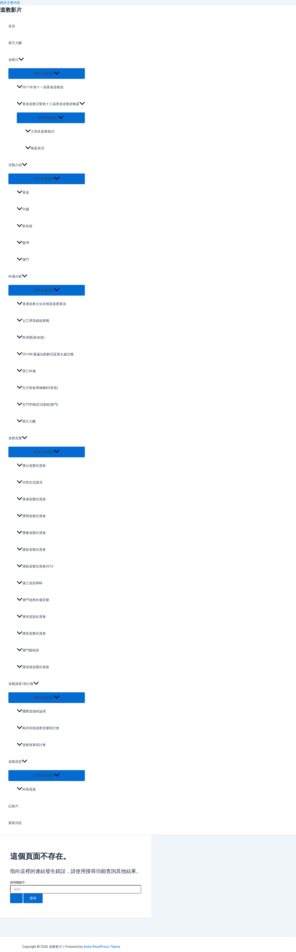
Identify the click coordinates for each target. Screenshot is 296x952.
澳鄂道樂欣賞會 (31, 516)
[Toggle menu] (46, 73)
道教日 (16, 59)
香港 (23, 192)
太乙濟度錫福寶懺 (33, 321)
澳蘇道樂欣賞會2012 (35, 566)
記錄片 (13, 806)
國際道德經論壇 (31, 711)
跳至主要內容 (10, 3)
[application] (21, 59)
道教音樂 (17, 438)
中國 (23, 209)
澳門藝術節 (28, 650)
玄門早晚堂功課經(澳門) (37, 405)
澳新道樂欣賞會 (31, 550)
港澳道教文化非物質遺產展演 (41, 304)
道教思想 (17, 761)
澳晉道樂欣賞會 (31, 633)
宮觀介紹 (17, 165)
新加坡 (24, 226)
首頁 (11, 26)
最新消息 (15, 823)
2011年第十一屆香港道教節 (40, 87)
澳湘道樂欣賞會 (31, 499)
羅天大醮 (15, 43)
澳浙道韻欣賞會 (31, 617)
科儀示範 (17, 276)
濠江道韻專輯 (29, 583)
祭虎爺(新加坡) (31, 337)
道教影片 (11, 10)
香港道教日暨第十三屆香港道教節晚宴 (51, 104)
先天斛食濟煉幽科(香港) (37, 388)
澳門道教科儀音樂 (33, 600)
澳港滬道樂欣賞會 (33, 667)
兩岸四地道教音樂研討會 (38, 728)
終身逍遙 (26, 789)
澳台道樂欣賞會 (31, 466)
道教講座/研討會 (23, 684)
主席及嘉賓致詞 (39, 131)
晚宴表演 (34, 148)
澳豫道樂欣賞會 (31, 533)
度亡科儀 (26, 371)
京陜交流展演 (29, 482)
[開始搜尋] (16, 898)
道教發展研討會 (31, 745)
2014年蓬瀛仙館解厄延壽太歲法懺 (45, 354)
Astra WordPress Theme (102, 947)
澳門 (23, 260)
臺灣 (23, 243)
